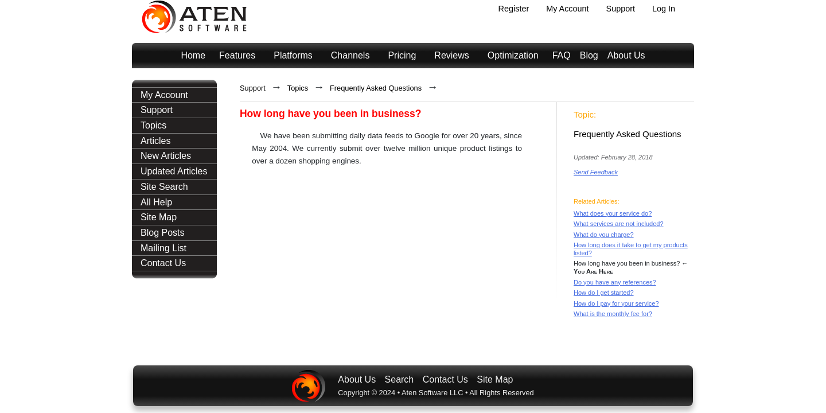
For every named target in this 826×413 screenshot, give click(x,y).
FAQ (561, 55)
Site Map (159, 217)
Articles (155, 141)
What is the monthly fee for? (613, 313)
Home (193, 55)
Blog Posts (162, 232)
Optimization (513, 55)
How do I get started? (604, 292)
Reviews (451, 55)
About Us (626, 55)
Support (620, 8)
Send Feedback (596, 172)
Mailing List (163, 248)
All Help (156, 202)
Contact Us (163, 263)
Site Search (164, 187)
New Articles (166, 156)
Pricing (402, 55)
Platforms (293, 55)
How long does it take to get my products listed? (631, 248)
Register (513, 8)
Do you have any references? (615, 282)
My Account (567, 8)
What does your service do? (613, 213)
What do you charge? (604, 234)
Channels (350, 55)
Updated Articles (174, 171)
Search (399, 379)
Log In (663, 8)
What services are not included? (619, 223)
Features (237, 55)
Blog (589, 55)
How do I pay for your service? (616, 303)
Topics (153, 125)
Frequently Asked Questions (376, 88)
